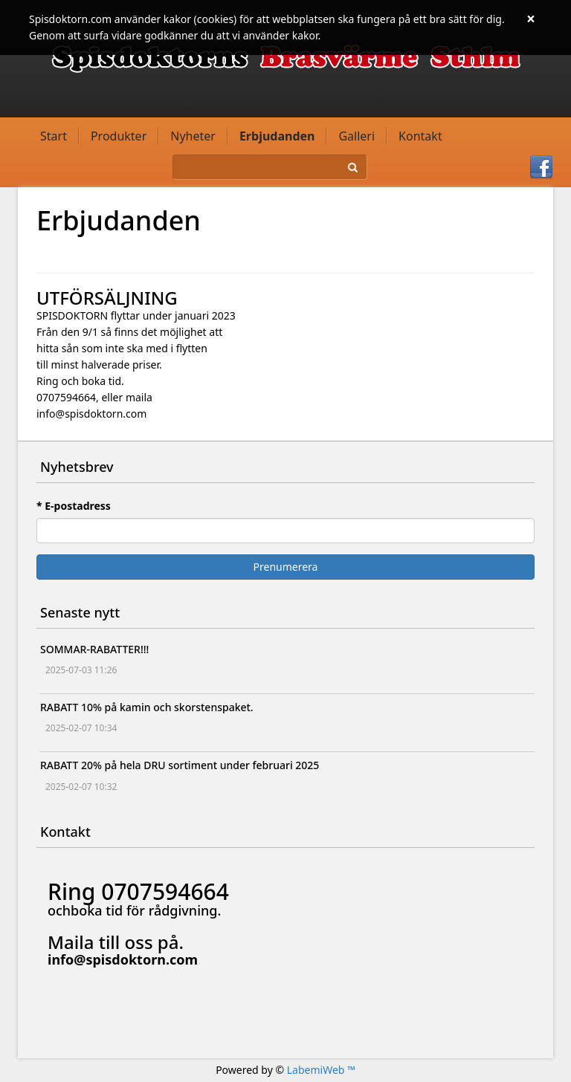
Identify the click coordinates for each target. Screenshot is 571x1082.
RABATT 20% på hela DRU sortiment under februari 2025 (179, 765)
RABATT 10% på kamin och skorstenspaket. (147, 707)
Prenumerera (286, 567)
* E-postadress (73, 506)
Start (53, 136)
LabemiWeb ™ (321, 1070)
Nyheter (193, 136)
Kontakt (420, 136)
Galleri (356, 136)
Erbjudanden (277, 136)
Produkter (118, 136)
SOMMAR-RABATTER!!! (94, 649)
